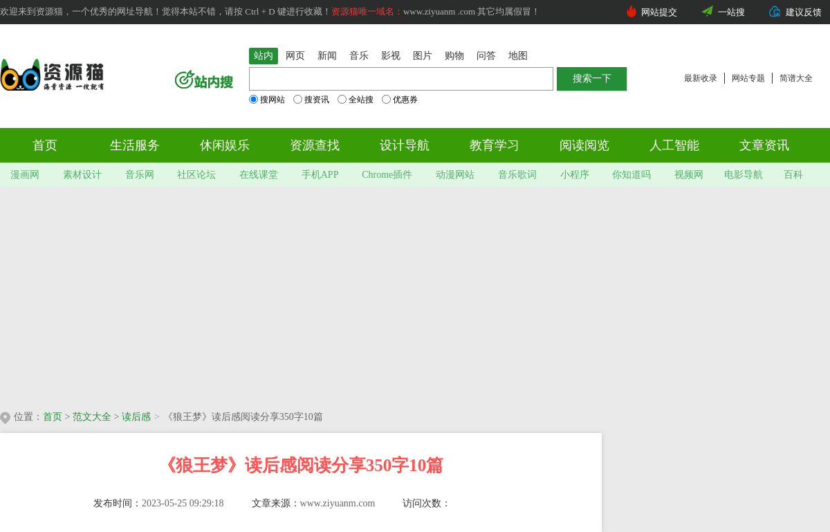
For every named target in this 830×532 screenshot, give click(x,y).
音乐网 (139, 174)
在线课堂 (258, 174)
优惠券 (400, 99)
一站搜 (731, 12)
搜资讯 (311, 99)
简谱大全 (796, 78)
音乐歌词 (517, 174)
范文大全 (92, 417)
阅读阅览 (584, 145)
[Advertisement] (265, 294)
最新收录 (700, 78)
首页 (45, 145)
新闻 (327, 56)
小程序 (574, 174)
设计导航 (405, 145)
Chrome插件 (387, 174)
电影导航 (743, 174)
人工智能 (674, 145)
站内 (263, 56)
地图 (518, 56)
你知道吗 (631, 174)
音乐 (359, 56)
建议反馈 (804, 12)
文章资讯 (764, 145)
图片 (422, 56)
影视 (390, 56)
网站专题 (748, 78)
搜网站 (267, 99)
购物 (454, 56)
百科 (793, 174)
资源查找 (315, 145)
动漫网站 (455, 174)
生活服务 (135, 145)
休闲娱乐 (225, 145)
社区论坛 (196, 174)
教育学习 (494, 145)
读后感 (136, 417)
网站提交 (659, 12)
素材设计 (82, 174)
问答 (486, 56)
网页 (295, 56)
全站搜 (356, 99)
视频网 (688, 174)
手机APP (320, 174)
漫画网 (24, 174)
